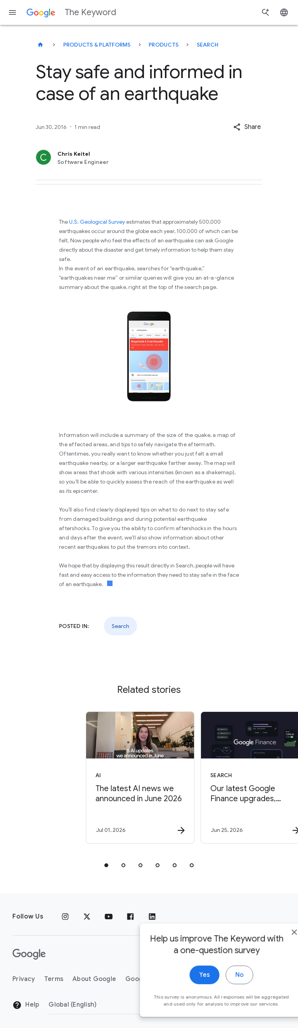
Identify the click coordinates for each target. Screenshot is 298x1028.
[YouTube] (108, 916)
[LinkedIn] (152, 916)
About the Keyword (217, 979)
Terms (53, 979)
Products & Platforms (97, 44)
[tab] (106, 865)
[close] (273, 1006)
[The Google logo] (29, 954)
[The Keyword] (40, 44)
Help (25, 1005)
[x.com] (87, 916)
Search (208, 44)
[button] (247, 127)
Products (163, 44)
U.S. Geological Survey (97, 221)
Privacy (23, 979)
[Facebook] (130, 916)
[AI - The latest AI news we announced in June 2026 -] (91, 777)
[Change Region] (112, 1004)
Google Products (151, 979)
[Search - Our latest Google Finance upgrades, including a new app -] (206, 777)
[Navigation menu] (12, 12)
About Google (94, 979)
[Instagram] (65, 916)
